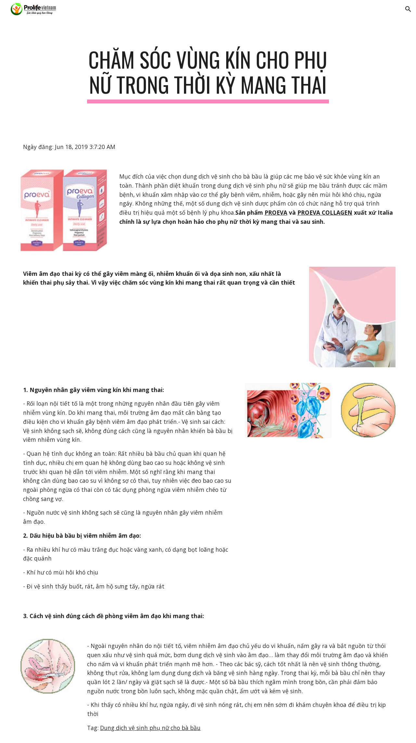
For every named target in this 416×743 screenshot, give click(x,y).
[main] (208, 75)
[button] (408, 9)
